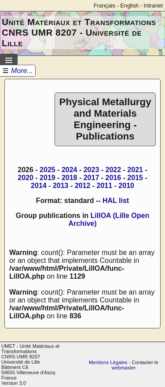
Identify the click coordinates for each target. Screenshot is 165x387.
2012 (83, 185)
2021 (135, 169)
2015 (135, 177)
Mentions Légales (108, 362)
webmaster (123, 367)
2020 (25, 177)
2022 (113, 169)
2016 (113, 177)
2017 (91, 177)
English (129, 5)
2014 (39, 185)
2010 (126, 185)
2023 (91, 169)
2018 (69, 177)
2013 (61, 185)
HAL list (116, 200)
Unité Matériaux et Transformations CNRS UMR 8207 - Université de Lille (79, 32)
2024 (69, 169)
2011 (105, 185)
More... (22, 70)
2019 (47, 177)
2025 (47, 169)
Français (104, 5)
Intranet (153, 5)
